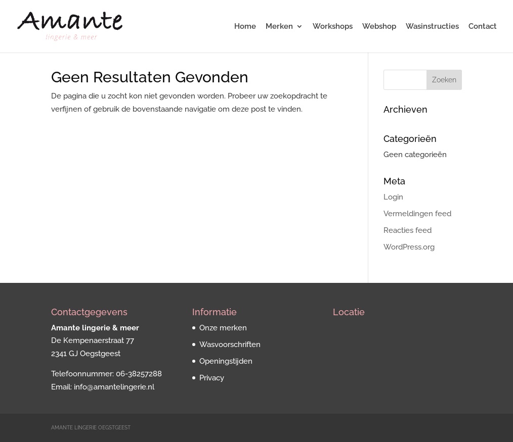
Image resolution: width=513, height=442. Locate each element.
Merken (279, 27)
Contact (482, 27)
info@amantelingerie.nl (114, 386)
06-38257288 (139, 373)
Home (245, 27)
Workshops (333, 27)
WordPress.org (409, 247)
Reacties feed (407, 230)
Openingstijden (225, 361)
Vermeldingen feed (417, 213)
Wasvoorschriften (230, 344)
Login (393, 197)
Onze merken (223, 327)
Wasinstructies (432, 27)
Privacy (211, 377)
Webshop (379, 27)
